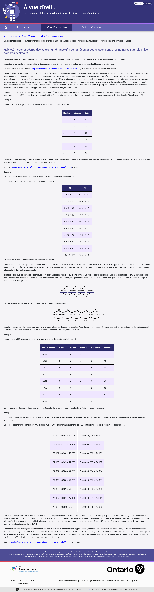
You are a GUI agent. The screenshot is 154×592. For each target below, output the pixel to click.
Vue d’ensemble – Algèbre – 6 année (19, 36)
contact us (86, 589)
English (148, 3)
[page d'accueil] (5, 27)
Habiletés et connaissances (51, 36)
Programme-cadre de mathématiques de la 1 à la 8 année (55, 69)
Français (139, 3)
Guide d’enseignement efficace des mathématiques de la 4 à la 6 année (41, 167)
